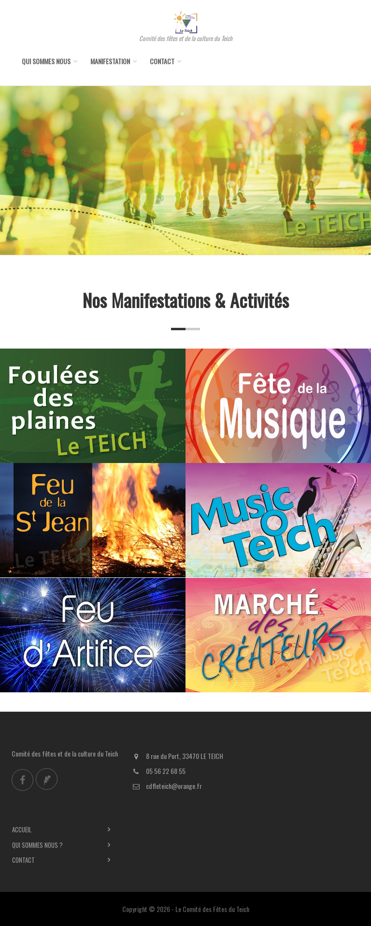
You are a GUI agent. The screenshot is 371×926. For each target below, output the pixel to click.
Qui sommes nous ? (37, 845)
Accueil (21, 829)
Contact (162, 61)
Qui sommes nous (46, 61)
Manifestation (110, 61)
